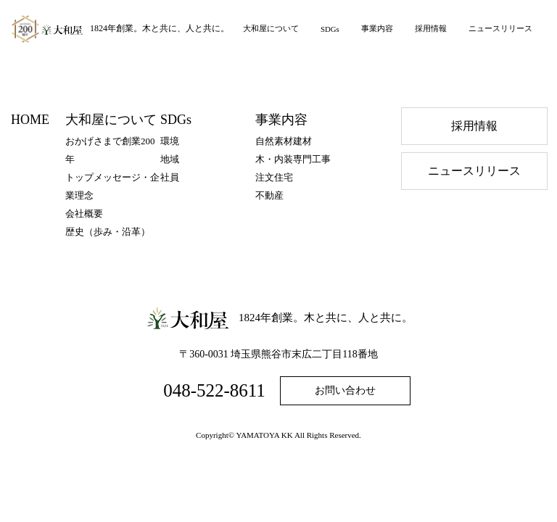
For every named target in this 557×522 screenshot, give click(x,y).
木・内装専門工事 (293, 159)
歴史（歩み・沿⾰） (107, 231)
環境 (169, 141)
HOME (30, 119)
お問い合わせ (345, 390)
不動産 (269, 195)
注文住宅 (274, 177)
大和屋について (271, 28)
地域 (169, 159)
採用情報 (431, 28)
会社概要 (84, 213)
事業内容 (377, 28)
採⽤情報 (474, 126)
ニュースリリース (500, 28)
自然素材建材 (283, 141)
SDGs (330, 29)
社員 (169, 177)
